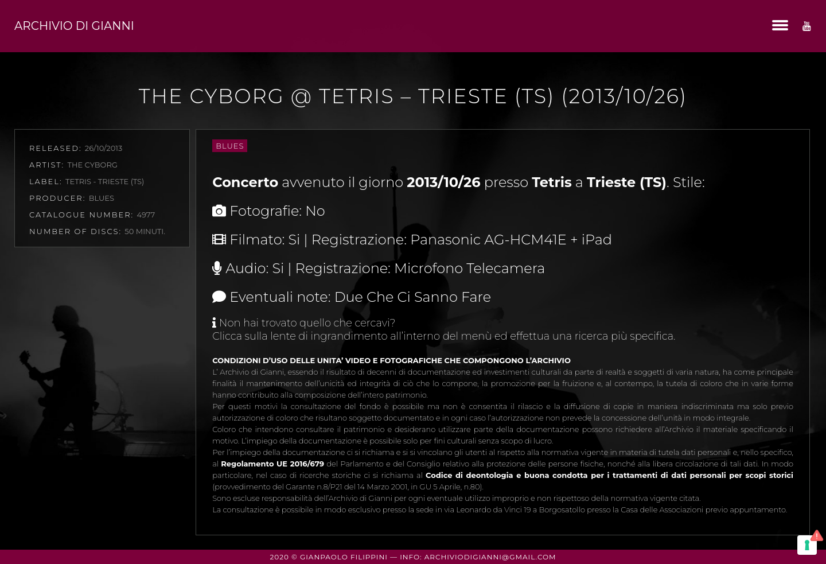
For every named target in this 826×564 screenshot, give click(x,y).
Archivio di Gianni (74, 26)
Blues (230, 145)
